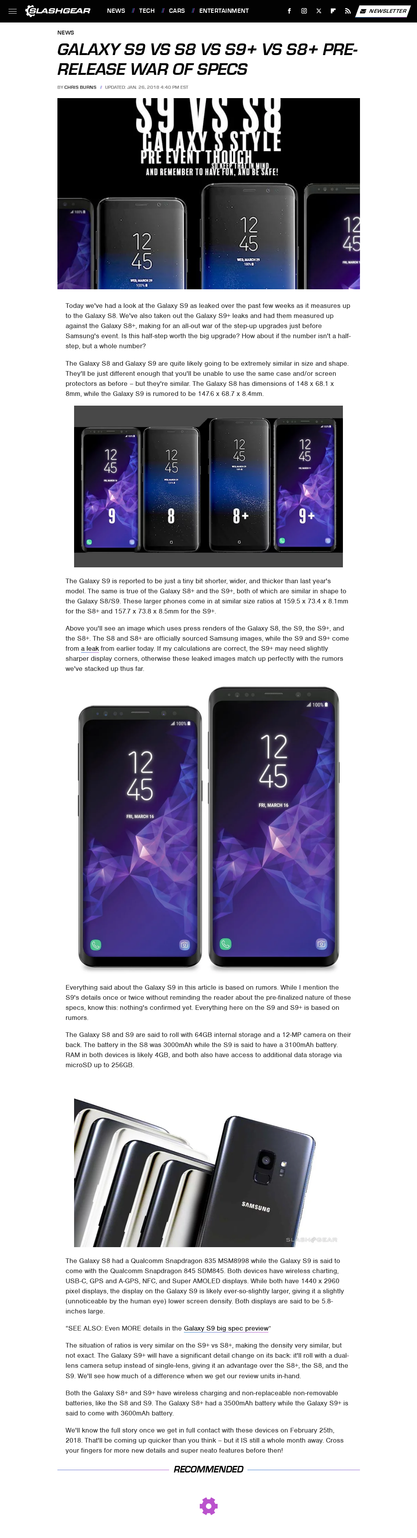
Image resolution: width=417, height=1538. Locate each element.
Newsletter (382, 11)
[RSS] (348, 11)
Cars (177, 10)
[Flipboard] (333, 11)
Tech (147, 10)
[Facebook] (289, 11)
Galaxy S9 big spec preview (226, 1328)
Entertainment (224, 10)
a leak (90, 648)
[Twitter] (318, 11)
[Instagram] (304, 11)
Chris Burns (80, 87)
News (116, 10)
